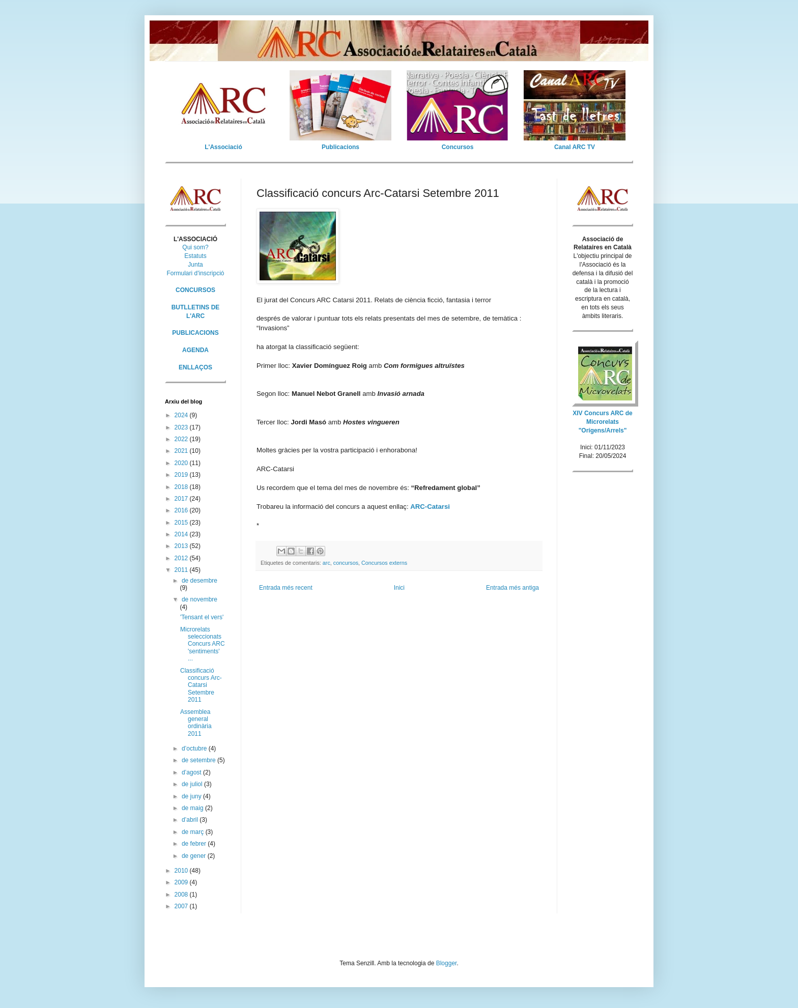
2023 (182, 427)
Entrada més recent (285, 587)
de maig (193, 808)
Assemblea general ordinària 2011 (196, 722)
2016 (182, 510)
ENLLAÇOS (195, 367)
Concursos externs (384, 563)
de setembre (199, 760)
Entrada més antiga (512, 587)
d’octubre (195, 748)
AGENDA (195, 350)
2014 (182, 534)
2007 (182, 906)
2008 (182, 894)
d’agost (192, 772)
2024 (182, 415)
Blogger (446, 963)
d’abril (191, 819)
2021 (182, 450)
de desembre (199, 580)
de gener (195, 855)
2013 (182, 546)
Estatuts (195, 256)
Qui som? (195, 247)
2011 (182, 569)
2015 (182, 522)
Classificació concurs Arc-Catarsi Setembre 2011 (201, 685)
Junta (195, 264)
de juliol (193, 784)
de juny (192, 796)
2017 (182, 498)
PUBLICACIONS (195, 332)
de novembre (199, 599)
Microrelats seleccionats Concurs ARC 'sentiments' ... (202, 644)
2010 (182, 870)
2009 (182, 882)
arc (326, 563)
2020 (182, 463)
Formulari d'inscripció (195, 273)
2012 (182, 558)
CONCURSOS (195, 290)
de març (194, 832)
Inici (399, 587)
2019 (182, 474)
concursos (345, 563)
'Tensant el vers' (201, 617)
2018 (182, 487)
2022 (182, 439)
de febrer (195, 843)
